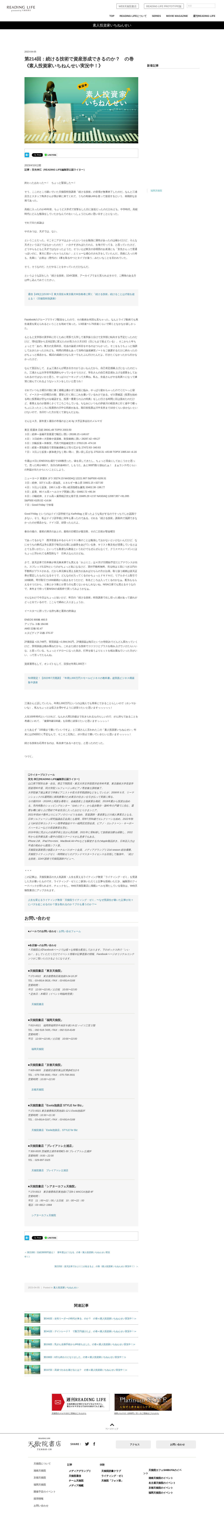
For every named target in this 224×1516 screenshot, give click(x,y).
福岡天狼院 (37, 1049)
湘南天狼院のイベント (162, 1473)
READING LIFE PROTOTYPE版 (163, 6)
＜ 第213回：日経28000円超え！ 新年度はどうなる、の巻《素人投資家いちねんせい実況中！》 (70, 1252)
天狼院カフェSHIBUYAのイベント (164, 1467)
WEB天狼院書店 (127, 6)
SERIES (156, 16)
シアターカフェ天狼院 (43, 1215)
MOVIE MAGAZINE (177, 16)
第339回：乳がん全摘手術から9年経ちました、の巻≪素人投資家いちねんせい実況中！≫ (89, 1340)
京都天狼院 (37, 1089)
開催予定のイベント (46, 1487)
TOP (111, 16)
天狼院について (43, 1459)
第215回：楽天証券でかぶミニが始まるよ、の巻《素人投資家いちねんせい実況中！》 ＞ (96, 1262)
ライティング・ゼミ (114, 1471)
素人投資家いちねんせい (65, 1283)
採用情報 (40, 1494)
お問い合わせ (177, 1440)
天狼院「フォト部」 (114, 1476)
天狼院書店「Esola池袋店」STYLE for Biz (54, 1130)
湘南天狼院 (41, 1466)
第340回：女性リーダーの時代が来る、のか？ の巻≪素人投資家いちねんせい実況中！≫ (90, 1314)
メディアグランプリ (82, 1466)
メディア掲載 (78, 1481)
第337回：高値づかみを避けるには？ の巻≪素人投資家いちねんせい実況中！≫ (85, 1365)
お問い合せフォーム (70, 931)
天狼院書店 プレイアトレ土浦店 (49, 1170)
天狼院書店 (37, 1004)
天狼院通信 (77, 1471)
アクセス (135, 1440)
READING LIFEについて (133, 16)
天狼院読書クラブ (113, 1466)
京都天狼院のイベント (162, 1483)
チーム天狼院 (78, 1476)
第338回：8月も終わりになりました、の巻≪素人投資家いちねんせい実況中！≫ (85, 1352)
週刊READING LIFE (204, 16)
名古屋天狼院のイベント (163, 1478)
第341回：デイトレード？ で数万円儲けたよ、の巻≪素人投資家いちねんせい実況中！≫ (90, 1327)
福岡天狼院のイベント (162, 1488)
